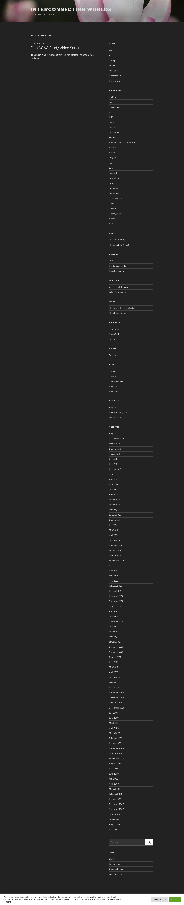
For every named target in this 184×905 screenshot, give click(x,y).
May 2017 (113, 489)
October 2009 (115, 702)
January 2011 (115, 642)
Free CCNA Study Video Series (55, 48)
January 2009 (115, 743)
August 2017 (114, 479)
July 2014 (113, 525)
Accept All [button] (175, 899)
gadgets (112, 158)
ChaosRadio (114, 334)
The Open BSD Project (119, 245)
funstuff (112, 153)
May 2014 (113, 530)
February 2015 (115, 510)
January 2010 (115, 687)
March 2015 (114, 505)
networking (114, 178)
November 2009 (116, 697)
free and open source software (122, 142)
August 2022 (115, 433)
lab (110, 163)
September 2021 (116, 439)
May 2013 (113, 576)
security (112, 208)
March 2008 (114, 789)
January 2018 (115, 469)
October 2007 (115, 814)
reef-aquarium (115, 198)
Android (112, 97)
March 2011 (114, 631)
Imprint (112, 65)
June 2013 (113, 571)
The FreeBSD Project (118, 240)
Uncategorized (115, 213)
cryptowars (114, 132)
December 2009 (116, 692)
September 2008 (117, 758)
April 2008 (114, 784)
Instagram (113, 71)
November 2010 (116, 652)
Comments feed (116, 869)
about (111, 50)
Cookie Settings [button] (159, 899)
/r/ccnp (112, 371)
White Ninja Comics (118, 292)
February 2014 (115, 545)
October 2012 (115, 606)
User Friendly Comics (118, 287)
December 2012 (116, 596)
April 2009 (114, 728)
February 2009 (115, 738)
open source (114, 188)
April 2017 (113, 494)
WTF (111, 224)
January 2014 (115, 550)
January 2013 (115, 591)
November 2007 (116, 809)
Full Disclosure (115, 418)
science (112, 203)
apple (111, 102)
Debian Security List (118, 412)
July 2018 (113, 459)
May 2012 (113, 616)
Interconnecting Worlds (71, 9)
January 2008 (115, 799)
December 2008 (116, 748)
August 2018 (115, 454)
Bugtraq (112, 407)
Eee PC (112, 137)
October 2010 (115, 657)
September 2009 (117, 708)
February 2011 (115, 637)
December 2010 (116, 647)
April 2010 (113, 672)
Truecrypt (113, 355)
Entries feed (114, 864)
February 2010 (115, 682)
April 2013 (113, 581)
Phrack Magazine (116, 271)
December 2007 (116, 804)
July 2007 (113, 829)
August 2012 (114, 611)
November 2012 (116, 601)
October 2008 (115, 753)
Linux (111, 168)
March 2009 (114, 733)
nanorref (113, 173)
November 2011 (116, 621)
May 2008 (113, 779)
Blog (111, 55)
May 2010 (113, 667)
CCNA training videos (46, 55)
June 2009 (114, 718)
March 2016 (114, 500)
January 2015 (115, 515)
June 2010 (113, 662)
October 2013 (115, 555)
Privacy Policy (115, 76)
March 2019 (114, 444)
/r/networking (115, 391)
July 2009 (113, 713)
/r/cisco (112, 376)
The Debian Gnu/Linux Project (122, 308)
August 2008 (115, 763)
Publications (114, 81)
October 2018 (115, 449)
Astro (111, 112)
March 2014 (114, 540)
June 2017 (113, 484)
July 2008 (113, 768)
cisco (111, 122)
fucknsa (112, 147)
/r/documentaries (117, 381)
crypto (112, 127)
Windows (113, 218)
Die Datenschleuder (118, 266)
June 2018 (113, 464)
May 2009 (113, 723)
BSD (111, 117)
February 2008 (115, 794)
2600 (111, 261)
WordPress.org (115, 874)
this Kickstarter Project (74, 55)
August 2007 (115, 824)
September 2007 (116, 819)
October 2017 (115, 474)
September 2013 (116, 560)
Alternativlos (114, 329)
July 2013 (113, 566)
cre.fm (112, 339)
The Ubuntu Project (117, 313)
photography (115, 193)
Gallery (112, 60)
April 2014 (113, 535)
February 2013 (115, 586)
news (111, 183)
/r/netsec (113, 386)
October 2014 (115, 520)
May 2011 (113, 626)
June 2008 (114, 774)
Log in (111, 859)
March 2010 (114, 677)
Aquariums (114, 107)
